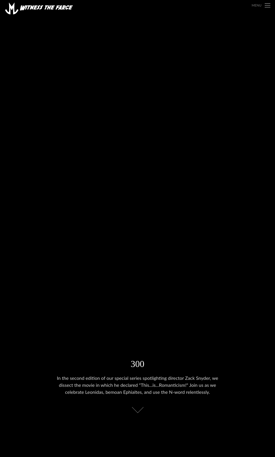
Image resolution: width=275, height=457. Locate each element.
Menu (256, 5)
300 (137, 364)
